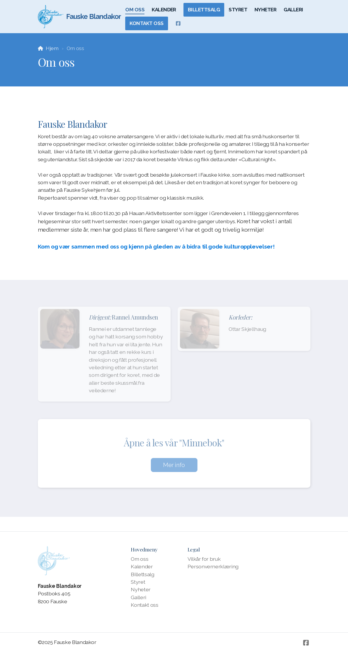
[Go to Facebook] (178, 23)
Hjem (52, 48)
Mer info (174, 466)
